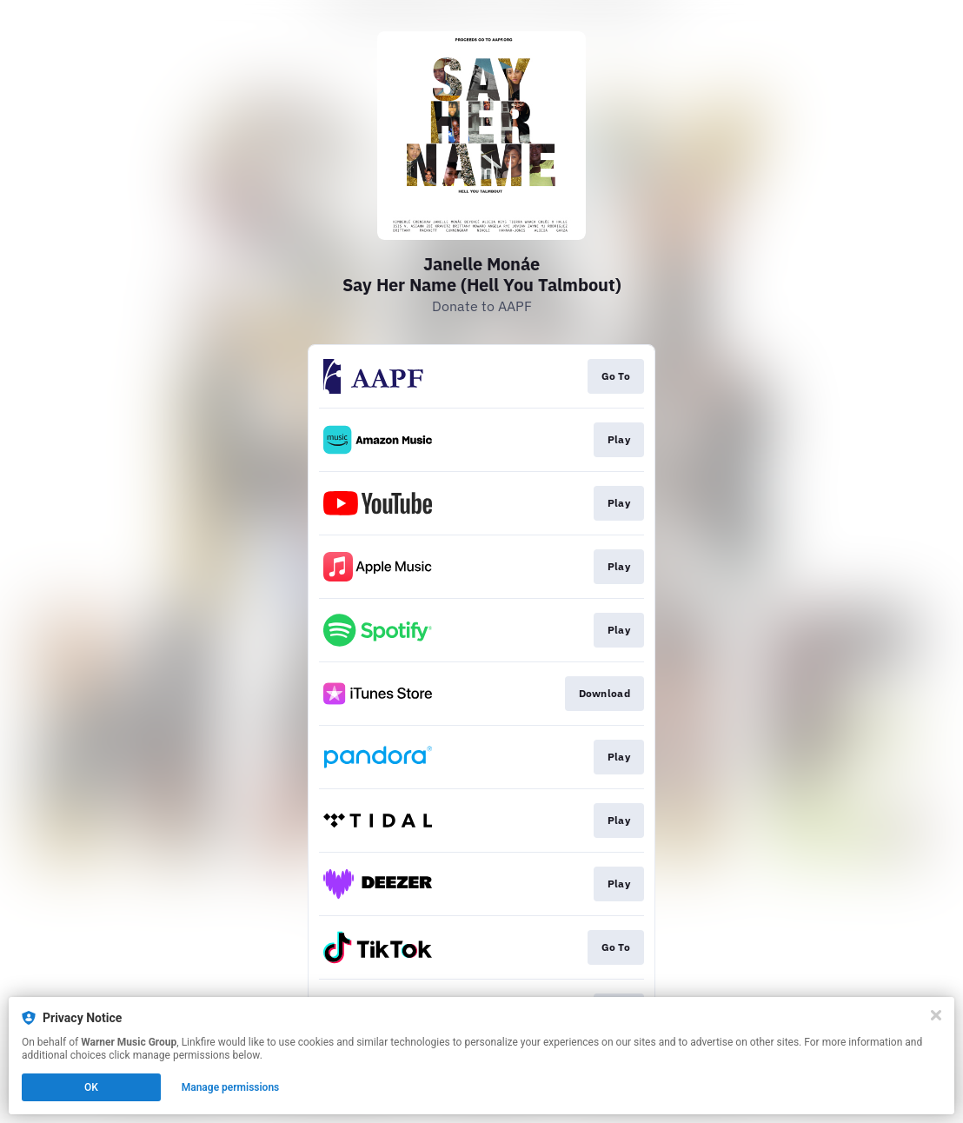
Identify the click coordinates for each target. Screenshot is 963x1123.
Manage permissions (231, 1087)
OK (91, 1087)
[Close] (936, 1015)
